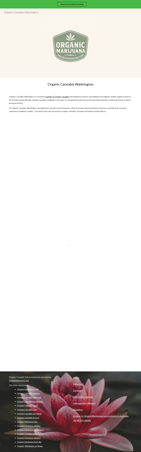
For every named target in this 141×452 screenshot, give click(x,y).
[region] (70, 4)
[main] (70, 84)
